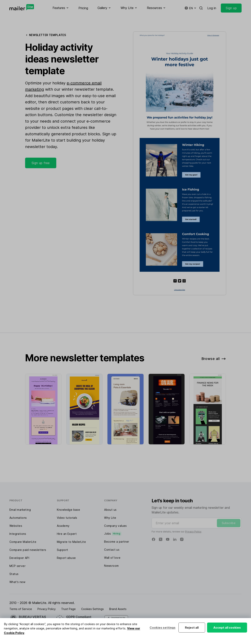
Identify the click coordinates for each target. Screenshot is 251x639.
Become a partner (116, 541)
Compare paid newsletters (27, 549)
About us (110, 509)
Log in (211, 8)
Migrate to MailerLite (71, 541)
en (191, 8)
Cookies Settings (92, 609)
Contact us (111, 549)
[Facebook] (154, 539)
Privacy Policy (193, 531)
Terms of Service (20, 609)
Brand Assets (117, 609)
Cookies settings (163, 627)
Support (62, 549)
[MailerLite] (21, 7)
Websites (15, 525)
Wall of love (112, 557)
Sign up (231, 8)
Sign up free (41, 163)
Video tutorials (67, 517)
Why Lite (110, 517)
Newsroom (111, 565)
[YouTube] (168, 539)
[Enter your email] (197, 523)
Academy (63, 525)
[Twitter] (161, 539)
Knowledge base (68, 509)
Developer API (19, 557)
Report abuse (66, 557)
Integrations (17, 533)
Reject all (192, 627)
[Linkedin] (175, 539)
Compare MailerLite (22, 541)
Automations (18, 517)
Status (13, 574)
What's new (17, 582)
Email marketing (20, 509)
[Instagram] (182, 539)
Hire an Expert (67, 533)
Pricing (83, 8)
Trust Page (68, 609)
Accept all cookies (227, 627)
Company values (115, 525)
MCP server (17, 566)
